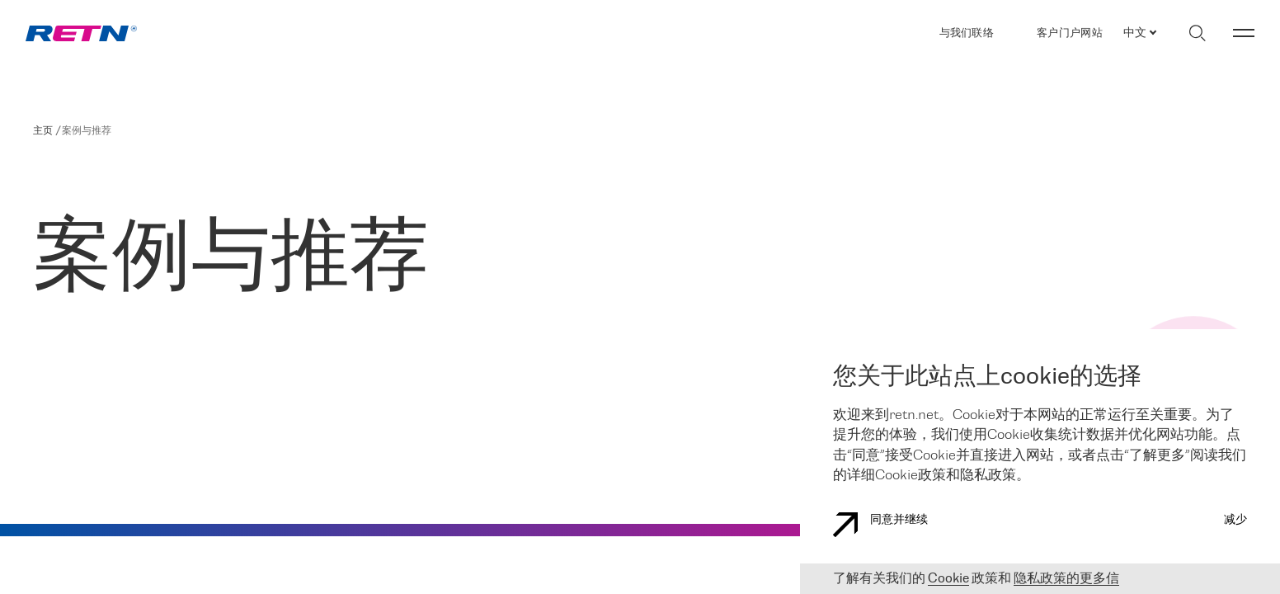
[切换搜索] (1197, 33)
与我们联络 (966, 33)
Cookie (948, 579)
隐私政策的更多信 (1066, 579)
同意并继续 (880, 524)
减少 (1235, 520)
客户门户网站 (1070, 33)
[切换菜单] (1243, 33)
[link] (81, 33)
